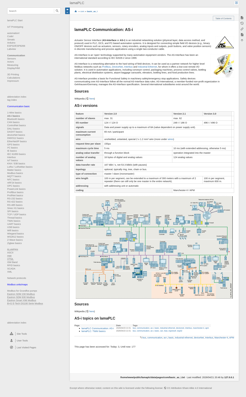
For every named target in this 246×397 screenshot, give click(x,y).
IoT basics (12, 160)
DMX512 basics (15, 138)
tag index (12, 100)
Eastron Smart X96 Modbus (21, 300)
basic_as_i (92, 11)
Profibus (106, 66)
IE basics (12, 150)
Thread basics (14, 217)
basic (157, 328)
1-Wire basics (14, 112)
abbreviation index (16, 96)
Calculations (13, 77)
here (91, 98)
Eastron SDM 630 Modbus (21, 297)
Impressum (13, 80)
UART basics (14, 224)
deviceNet (199, 337)
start (76, 11)
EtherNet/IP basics (17, 141)
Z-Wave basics (15, 239)
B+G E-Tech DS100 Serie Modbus (25, 303)
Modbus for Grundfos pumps (22, 290)
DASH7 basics (14, 131)
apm (207, 328)
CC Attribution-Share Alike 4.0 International (189, 388)
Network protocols (16, 278)
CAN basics (13, 122)
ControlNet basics (16, 125)
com (82, 11)
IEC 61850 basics (16, 154)
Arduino (11, 42)
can (161, 331)
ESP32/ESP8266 (16, 45)
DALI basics (13, 128)
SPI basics (12, 211)
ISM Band (12, 262)
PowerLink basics (16, 189)
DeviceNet (117, 66)
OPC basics (13, 185)
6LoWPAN (12, 249)
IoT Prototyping (15, 26)
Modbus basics (15, 173)
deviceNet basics (16, 135)
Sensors (11, 58)
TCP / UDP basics (16, 214)
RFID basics (13, 265)
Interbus (11, 157)
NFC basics (13, 179)
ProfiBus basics (15, 192)
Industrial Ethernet (147, 66)
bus (134, 328)
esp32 (179, 331)
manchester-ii (198, 328)
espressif (172, 331)
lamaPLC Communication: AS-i (98, 328)
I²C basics (12, 147)
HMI (9, 256)
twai (165, 331)
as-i (151, 328)
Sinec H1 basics (15, 208)
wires (170, 139)
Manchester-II (221, 337)
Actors (10, 61)
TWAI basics (13, 220)
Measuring (12, 65)
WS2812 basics (15, 236)
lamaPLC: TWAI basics (94, 331)
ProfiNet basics (15, 195)
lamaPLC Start (15, 20)
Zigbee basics (14, 243)
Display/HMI (13, 68)
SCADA (11, 268)
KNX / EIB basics (16, 163)
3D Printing (13, 74)
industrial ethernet (167, 328)
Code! (10, 36)
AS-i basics (13, 116)
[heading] (33, 334)
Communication (16, 55)
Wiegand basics (15, 233)
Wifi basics (13, 230)
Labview (11, 49)
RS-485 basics (15, 205)
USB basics (13, 227)
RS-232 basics (15, 198)
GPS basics (13, 144)
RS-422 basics (15, 201)
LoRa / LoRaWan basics (19, 166)
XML (9, 271)
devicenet (180, 328)
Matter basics (14, 170)
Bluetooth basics (15, 119)
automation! (13, 33)
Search (57, 11)
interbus (188, 328)
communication (143, 328)
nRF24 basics (14, 182)
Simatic (11, 39)
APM (231, 337)
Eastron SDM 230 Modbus (21, 294)
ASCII (10, 252)
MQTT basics (14, 176)
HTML (10, 259)
